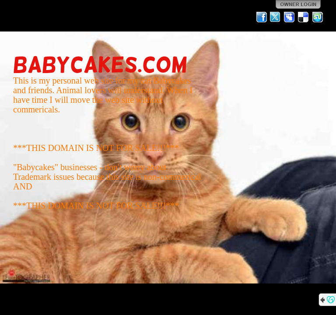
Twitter (276, 17)
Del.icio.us (304, 17)
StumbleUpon (318, 17)
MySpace (290, 17)
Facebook (262, 17)
